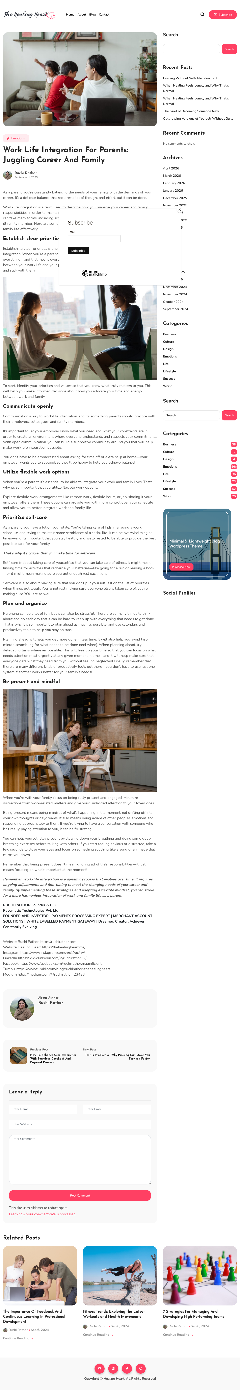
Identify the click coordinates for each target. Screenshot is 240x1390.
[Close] (180, 210)
